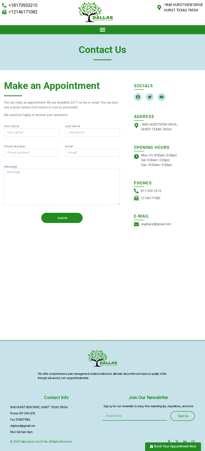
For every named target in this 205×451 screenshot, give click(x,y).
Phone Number (14, 146)
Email (69, 146)
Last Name (72, 126)
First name (11, 126)
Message (10, 167)
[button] (102, 29)
